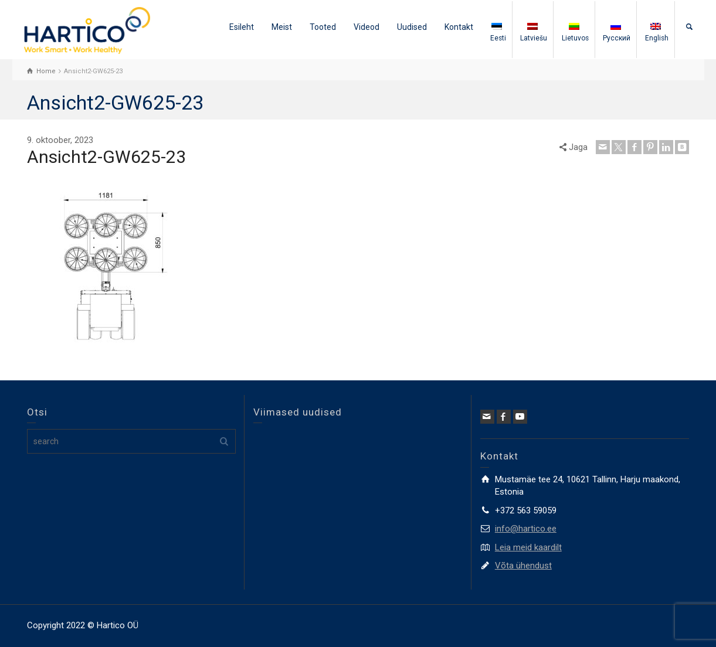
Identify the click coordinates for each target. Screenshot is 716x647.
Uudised (412, 27)
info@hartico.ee (525, 528)
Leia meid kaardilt (528, 547)
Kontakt (458, 27)
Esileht (241, 27)
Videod (366, 27)
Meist (282, 27)
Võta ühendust (523, 565)
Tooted (323, 27)
